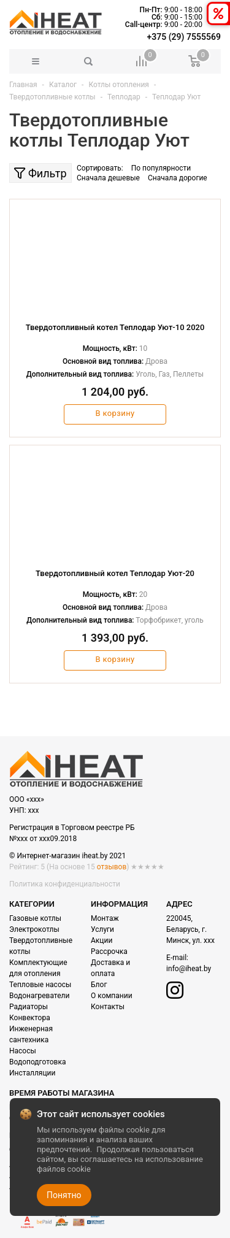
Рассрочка (109, 951)
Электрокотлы (34, 929)
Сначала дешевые (108, 178)
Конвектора (29, 1017)
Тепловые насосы (40, 984)
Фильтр (40, 173)
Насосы (22, 1051)
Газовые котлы (35, 918)
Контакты (108, 1006)
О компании (111, 995)
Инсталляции (32, 1073)
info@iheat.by (188, 968)
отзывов (111, 867)
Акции (101, 940)
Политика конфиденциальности (64, 884)
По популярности (161, 168)
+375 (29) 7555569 (184, 37)
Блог (99, 984)
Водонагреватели (39, 995)
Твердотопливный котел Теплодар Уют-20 (115, 573)
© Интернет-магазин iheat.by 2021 (67, 856)
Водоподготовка (37, 1062)
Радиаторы (28, 1006)
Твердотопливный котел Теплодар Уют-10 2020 (115, 327)
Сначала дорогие (177, 178)
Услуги (102, 929)
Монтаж (105, 918)
